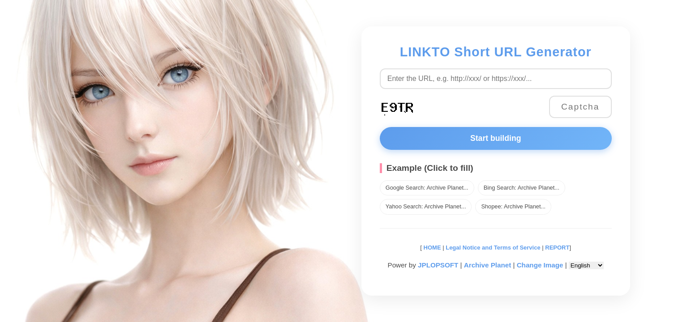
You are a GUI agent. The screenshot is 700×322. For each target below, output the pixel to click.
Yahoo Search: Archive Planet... (426, 206)
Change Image (540, 265)
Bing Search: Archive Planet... (521, 187)
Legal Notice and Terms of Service (493, 247)
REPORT (557, 247)
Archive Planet (487, 265)
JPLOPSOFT (438, 265)
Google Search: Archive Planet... (427, 187)
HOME (431, 247)
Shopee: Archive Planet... (513, 206)
